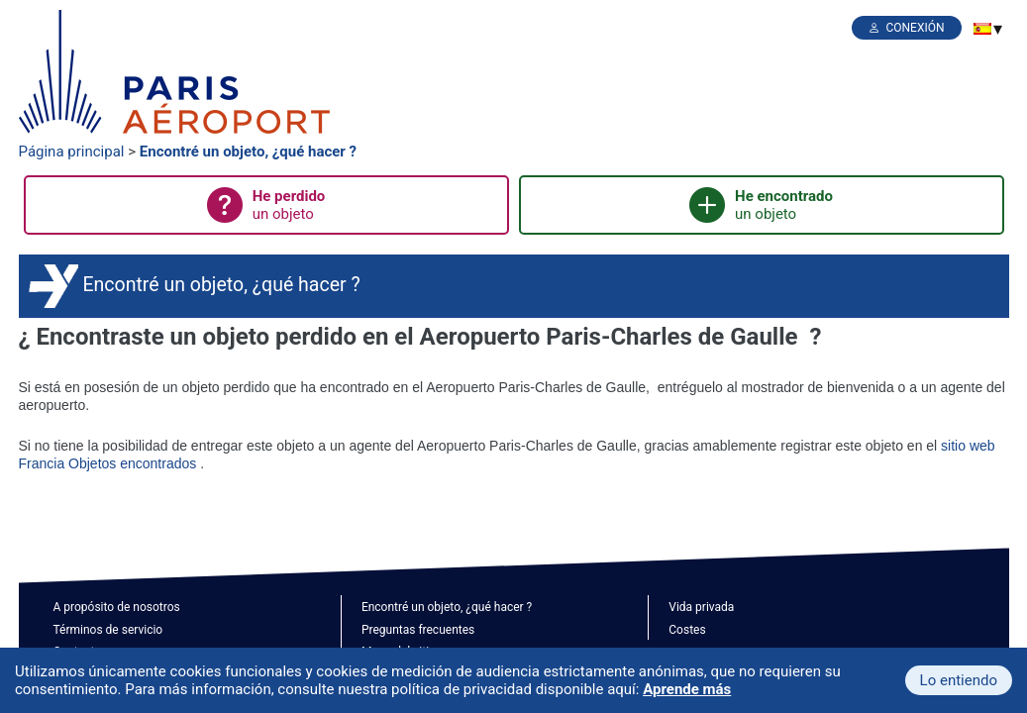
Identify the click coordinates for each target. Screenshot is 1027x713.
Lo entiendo (958, 680)
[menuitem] (982, 29)
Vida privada (701, 607)
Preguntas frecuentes (417, 630)
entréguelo (690, 387)
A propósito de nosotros (116, 607)
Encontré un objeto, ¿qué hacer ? (248, 151)
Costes (686, 630)
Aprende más (687, 689)
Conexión (914, 28)
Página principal (72, 151)
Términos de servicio (108, 630)
